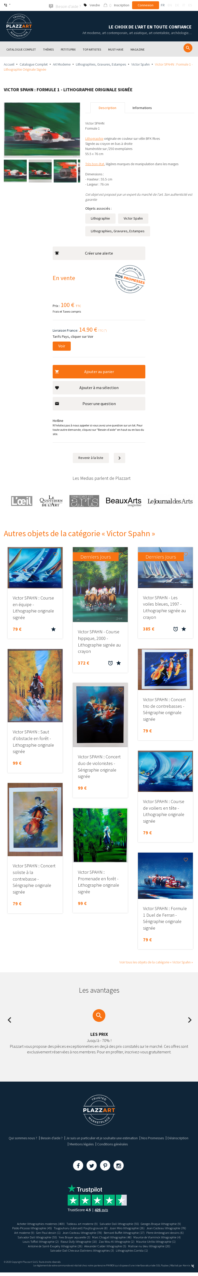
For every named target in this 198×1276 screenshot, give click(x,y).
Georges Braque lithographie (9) (168, 1223)
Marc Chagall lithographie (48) (30, 1241)
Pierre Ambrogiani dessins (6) (81, 1236)
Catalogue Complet (34, 64)
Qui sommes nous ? (23, 1137)
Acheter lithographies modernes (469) (34, 1223)
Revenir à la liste (90, 457)
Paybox (164, 1269)
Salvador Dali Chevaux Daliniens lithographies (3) (148, 1250)
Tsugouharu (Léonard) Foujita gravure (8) (102, 1227)
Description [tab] (107, 107)
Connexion (145, 5)
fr (162, 5)
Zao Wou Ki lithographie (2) (45, 1245)
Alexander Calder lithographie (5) (38, 1250)
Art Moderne (61, 64)
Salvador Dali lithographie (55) (121, 1223)
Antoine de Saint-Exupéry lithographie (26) (142, 1245)
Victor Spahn (140, 64)
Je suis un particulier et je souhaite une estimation (102, 1137)
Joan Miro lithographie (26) (152, 1227)
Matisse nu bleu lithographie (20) (87, 1250)
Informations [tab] (142, 107)
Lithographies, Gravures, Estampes (101, 64)
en (170, 5)
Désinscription (177, 1137)
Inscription (121, 5)
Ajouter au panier (84, 371)
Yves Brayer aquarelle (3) (167, 1236)
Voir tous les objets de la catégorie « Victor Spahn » (156, 961)
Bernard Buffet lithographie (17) (36, 1236)
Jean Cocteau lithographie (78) (49, 1232)
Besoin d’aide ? (52, 1137)
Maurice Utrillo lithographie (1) (88, 1245)
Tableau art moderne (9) (80, 1223)
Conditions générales (112, 1143)
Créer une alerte (84, 252)
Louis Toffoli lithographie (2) (128, 1241)
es (190, 5)
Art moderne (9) (84, 1232)
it (183, 5)
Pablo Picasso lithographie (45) (48, 1227)
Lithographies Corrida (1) (99, 1254)
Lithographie (100, 218)
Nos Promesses (152, 1137)
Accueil (9, 64)
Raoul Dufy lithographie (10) (169, 1241)
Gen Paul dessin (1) (111, 1232)
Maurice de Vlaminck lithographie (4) (79, 1241)
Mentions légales (81, 1143)
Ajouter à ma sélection (87, 387)
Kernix (188, 1269)
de (177, 5)
